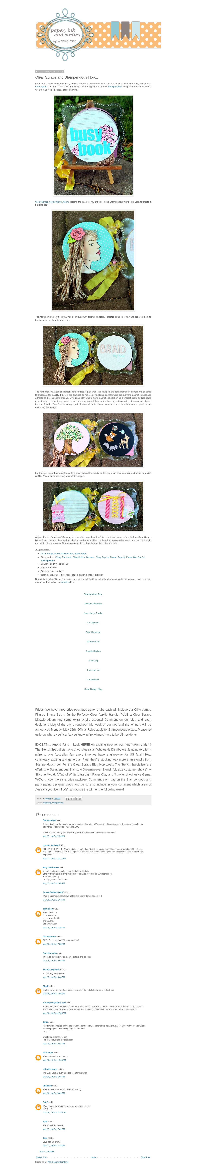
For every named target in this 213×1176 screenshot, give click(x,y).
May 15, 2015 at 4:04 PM (54, 977)
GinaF (45, 986)
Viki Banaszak (49, 936)
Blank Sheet (80, 553)
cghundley (48, 909)
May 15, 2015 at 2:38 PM (54, 944)
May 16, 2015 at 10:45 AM (54, 1060)
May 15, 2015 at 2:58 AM (54, 836)
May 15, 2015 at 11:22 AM (54, 858)
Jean (45, 1121)
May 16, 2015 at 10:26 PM (54, 1112)
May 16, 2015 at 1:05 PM (54, 1077)
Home (93, 1157)
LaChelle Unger (50, 1069)
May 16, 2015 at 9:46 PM (54, 1093)
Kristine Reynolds (51, 969)
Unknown (47, 1086)
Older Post (145, 1157)
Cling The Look (63, 557)
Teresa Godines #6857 (53, 892)
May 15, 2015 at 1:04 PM (54, 900)
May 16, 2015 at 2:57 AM (54, 1044)
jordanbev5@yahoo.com (54, 1003)
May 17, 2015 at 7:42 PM (54, 1129)
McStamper (48, 1052)
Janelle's (65, 582)
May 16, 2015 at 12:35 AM (54, 1013)
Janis (45, 1022)
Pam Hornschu (50, 953)
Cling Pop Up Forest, (107, 557)
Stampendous (115, 86)
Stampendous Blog (93, 594)
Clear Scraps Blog (93, 689)
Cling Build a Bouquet (83, 557)
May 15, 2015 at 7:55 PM (54, 994)
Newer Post (41, 1157)
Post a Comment (46, 1151)
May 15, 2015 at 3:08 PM (54, 961)
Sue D (45, 1102)
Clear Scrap (41, 86)
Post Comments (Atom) (57, 1162)
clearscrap (47, 803)
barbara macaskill (51, 845)
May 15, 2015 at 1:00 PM (54, 883)
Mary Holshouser (51, 867)
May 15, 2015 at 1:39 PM (54, 927)
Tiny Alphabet (47, 560)
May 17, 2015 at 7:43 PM (54, 1146)
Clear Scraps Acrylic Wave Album (52, 202)
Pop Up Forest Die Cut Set (131, 557)
